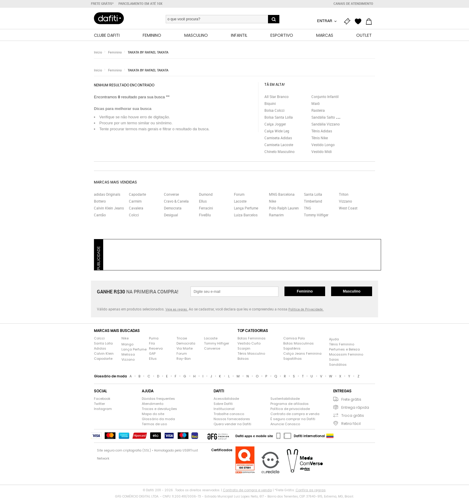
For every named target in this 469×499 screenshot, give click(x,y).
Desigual (171, 214)
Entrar (325, 20)
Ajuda (334, 339)
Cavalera (136, 208)
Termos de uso (154, 424)
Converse (171, 194)
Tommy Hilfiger (316, 214)
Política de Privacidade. (306, 309)
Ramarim (276, 214)
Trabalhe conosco (229, 414)
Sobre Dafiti (223, 404)
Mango (127, 344)
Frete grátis (351, 399)
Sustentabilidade (285, 399)
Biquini (270, 103)
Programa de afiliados (289, 404)
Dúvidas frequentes (158, 399)
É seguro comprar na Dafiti (292, 419)
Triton (343, 194)
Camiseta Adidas (278, 137)
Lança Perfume (246, 208)
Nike (272, 201)
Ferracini (206, 208)
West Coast (348, 208)
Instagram (103, 409)
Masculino (351, 291)
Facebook (102, 399)
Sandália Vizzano (325, 124)
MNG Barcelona (282, 194)
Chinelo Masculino (279, 151)
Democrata (173, 208)
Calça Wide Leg (276, 130)
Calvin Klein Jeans (109, 208)
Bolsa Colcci (274, 110)
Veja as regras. (176, 309)
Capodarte (137, 194)
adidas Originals (107, 194)
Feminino (115, 52)
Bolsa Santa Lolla (278, 117)
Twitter (99, 404)
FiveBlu (205, 214)
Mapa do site (153, 414)
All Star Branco (276, 96)
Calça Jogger (275, 124)
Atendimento (152, 404)
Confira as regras (311, 490)
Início (98, 52)
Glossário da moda (158, 419)
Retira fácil (351, 423)
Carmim (135, 201)
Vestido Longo (323, 144)
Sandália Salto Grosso (329, 117)
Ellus (203, 201)
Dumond (206, 194)
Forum (239, 194)
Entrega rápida (355, 407)
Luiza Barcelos (246, 214)
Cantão (100, 214)
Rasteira (318, 110)
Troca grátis (352, 415)
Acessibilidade (226, 399)
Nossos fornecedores (232, 419)
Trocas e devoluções (159, 409)
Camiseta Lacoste (278, 144)
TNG (307, 208)
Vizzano (345, 201)
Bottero (100, 201)
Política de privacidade (290, 409)
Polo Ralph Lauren (284, 208)
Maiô (315, 103)
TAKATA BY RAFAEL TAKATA (148, 52)
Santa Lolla (313, 194)
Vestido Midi (321, 151)
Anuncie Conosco (285, 424)
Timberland (313, 201)
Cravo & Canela (176, 201)
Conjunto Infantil (325, 96)
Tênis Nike (319, 137)
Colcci (134, 214)
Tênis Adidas (321, 130)
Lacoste (240, 201)
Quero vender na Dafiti (232, 424)
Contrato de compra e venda (294, 414)
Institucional (224, 409)
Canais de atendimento (353, 3)
